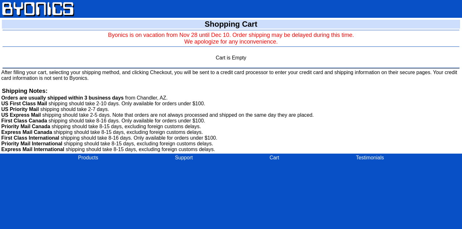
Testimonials (370, 157)
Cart (274, 157)
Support (184, 157)
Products (88, 157)
